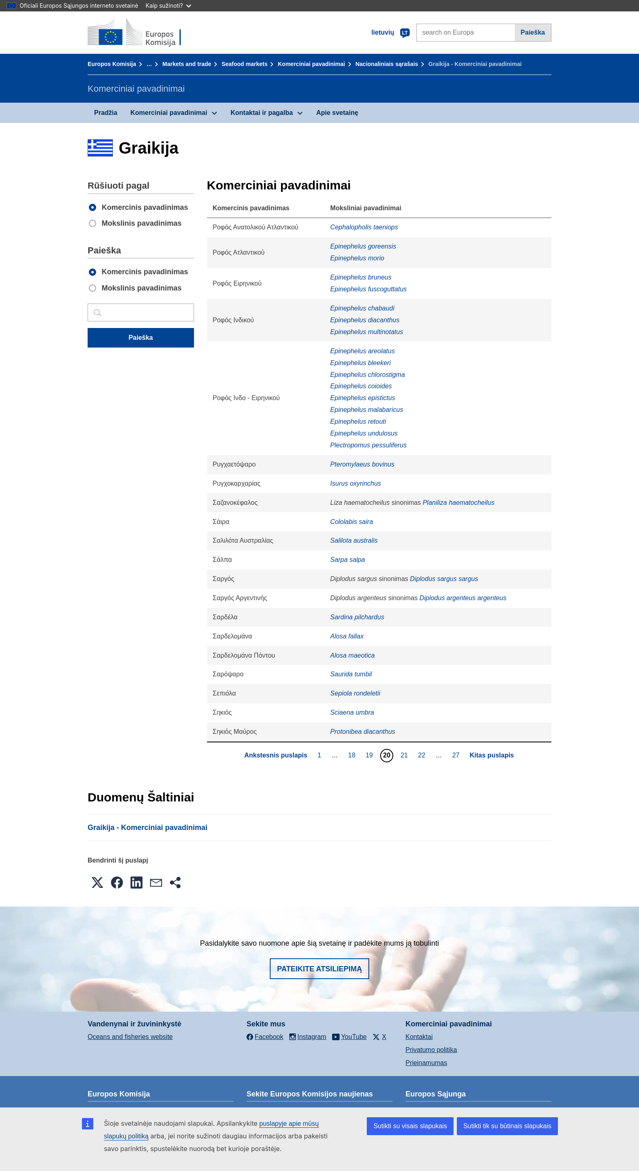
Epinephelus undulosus (363, 433)
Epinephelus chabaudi (362, 308)
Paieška (533, 32)
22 (422, 755)
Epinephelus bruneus (360, 277)
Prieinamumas (426, 1062)
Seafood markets (245, 64)
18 (352, 755)
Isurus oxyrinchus (355, 483)
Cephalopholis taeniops (364, 227)
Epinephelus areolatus (362, 351)
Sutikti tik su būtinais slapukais (507, 1126)
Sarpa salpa (347, 559)
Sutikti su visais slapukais (410, 1126)
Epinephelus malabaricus (366, 409)
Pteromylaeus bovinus (362, 464)
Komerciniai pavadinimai (311, 64)
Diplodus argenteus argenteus (462, 597)
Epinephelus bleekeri (360, 362)
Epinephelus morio (357, 258)
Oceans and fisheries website (130, 1036)
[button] (97, 882)
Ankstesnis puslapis (275, 755)
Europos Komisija (112, 64)
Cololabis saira (351, 521)
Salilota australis (354, 540)
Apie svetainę (337, 112)
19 (370, 755)
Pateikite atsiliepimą (319, 969)
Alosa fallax (347, 636)
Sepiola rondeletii (355, 693)
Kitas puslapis (492, 755)
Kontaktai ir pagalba (262, 112)
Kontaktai (419, 1036)
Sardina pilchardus (357, 617)
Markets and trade (187, 64)
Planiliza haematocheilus (458, 502)
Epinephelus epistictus (362, 397)
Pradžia (105, 112)
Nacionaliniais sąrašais (386, 64)
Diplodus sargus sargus (444, 578)
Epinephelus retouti (358, 421)
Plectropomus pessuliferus (368, 445)
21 (405, 755)
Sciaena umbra (352, 712)
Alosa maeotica (352, 655)
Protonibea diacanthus (362, 731)
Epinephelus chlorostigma (367, 374)
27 (457, 755)
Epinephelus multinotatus (366, 331)
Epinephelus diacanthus (364, 320)
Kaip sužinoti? (168, 5)
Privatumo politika (431, 1049)
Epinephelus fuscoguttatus (368, 289)
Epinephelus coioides (361, 386)
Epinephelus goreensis (363, 246)
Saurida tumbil (351, 674)
